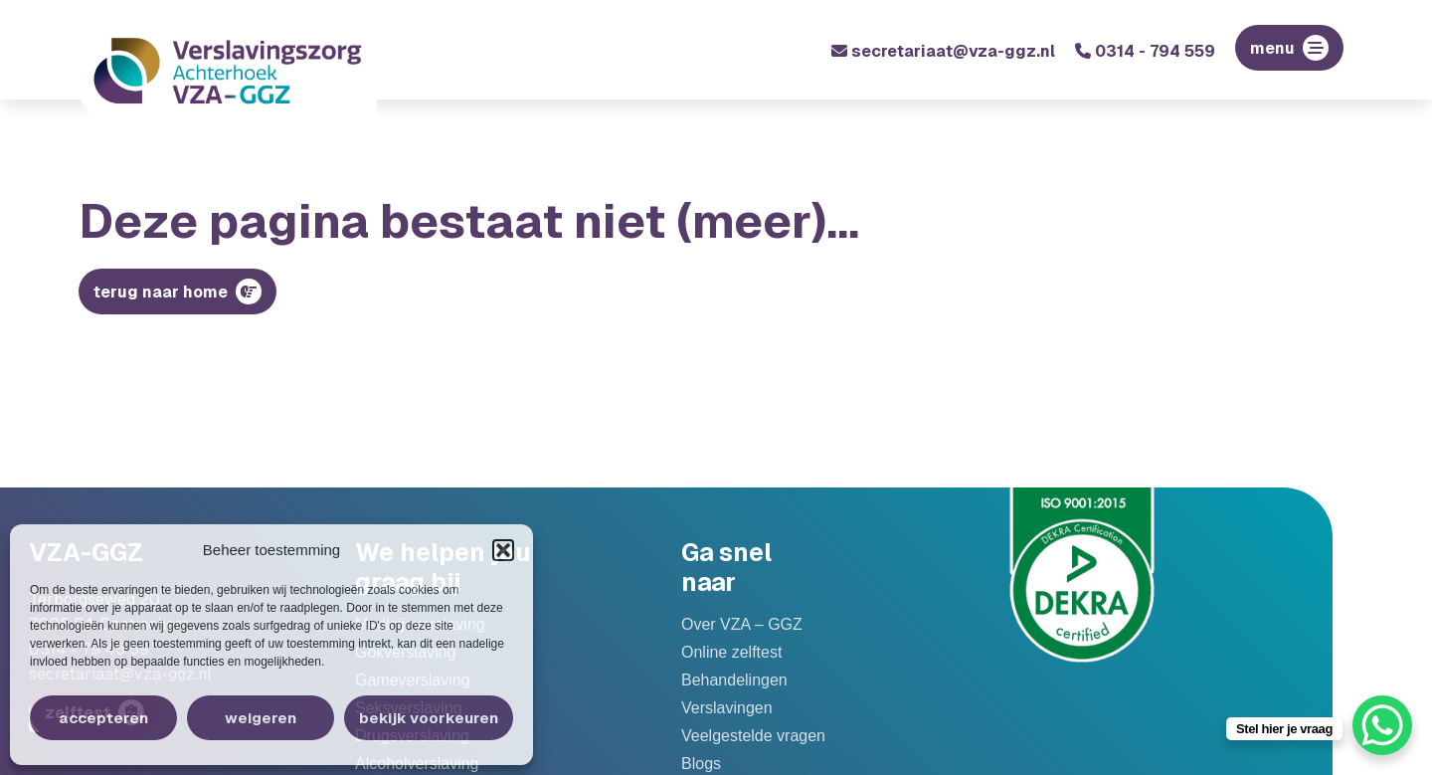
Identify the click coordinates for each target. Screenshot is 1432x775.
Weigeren (260, 717)
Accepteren (103, 717)
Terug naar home (160, 292)
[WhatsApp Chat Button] (1382, 725)
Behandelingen (734, 680)
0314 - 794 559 (1145, 51)
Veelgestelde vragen (753, 736)
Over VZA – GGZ (742, 625)
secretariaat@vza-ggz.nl (943, 51)
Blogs (701, 764)
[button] (503, 550)
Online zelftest (731, 653)
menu (1272, 48)
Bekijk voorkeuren (428, 717)
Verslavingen (727, 708)
